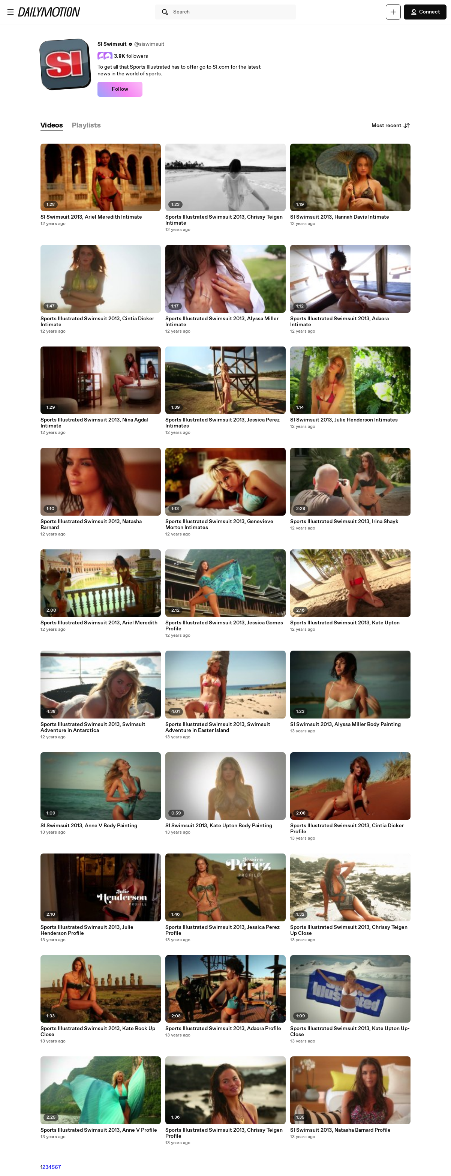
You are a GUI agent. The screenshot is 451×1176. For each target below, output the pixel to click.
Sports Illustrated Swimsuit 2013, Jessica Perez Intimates (222, 423)
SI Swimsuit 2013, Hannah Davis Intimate (339, 217)
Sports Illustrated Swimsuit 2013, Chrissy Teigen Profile (224, 1133)
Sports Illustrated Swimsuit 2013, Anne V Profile (98, 1130)
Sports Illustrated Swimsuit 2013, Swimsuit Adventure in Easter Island (217, 728)
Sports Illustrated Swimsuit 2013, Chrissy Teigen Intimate (224, 220)
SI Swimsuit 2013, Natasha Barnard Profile (340, 1130)
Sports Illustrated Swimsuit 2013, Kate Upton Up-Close (350, 1032)
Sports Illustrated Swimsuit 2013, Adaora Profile (223, 1029)
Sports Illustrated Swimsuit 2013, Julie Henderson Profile (86, 930)
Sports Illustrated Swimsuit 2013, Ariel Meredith (98, 623)
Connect (425, 12)
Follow (120, 89)
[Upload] (393, 12)
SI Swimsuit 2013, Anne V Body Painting (88, 826)
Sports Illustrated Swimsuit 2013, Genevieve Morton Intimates (219, 525)
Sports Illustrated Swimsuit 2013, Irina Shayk (344, 522)
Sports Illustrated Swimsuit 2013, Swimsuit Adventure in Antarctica (92, 728)
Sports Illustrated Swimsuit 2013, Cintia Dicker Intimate (97, 322)
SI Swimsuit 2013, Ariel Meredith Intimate (91, 217)
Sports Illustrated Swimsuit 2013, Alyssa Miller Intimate (222, 322)
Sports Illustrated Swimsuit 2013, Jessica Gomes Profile (224, 626)
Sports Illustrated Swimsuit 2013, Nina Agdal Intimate (94, 423)
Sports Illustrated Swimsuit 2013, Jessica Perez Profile (222, 930)
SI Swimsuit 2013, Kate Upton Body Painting (218, 826)
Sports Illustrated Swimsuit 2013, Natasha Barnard (91, 525)
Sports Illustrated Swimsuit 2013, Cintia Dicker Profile (347, 829)
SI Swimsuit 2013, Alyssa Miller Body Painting (345, 725)
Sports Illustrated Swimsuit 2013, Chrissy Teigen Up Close (349, 930)
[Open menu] (10, 12)
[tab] (51, 125)
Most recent (391, 125)
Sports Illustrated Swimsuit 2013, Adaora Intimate (339, 322)
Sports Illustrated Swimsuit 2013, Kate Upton (345, 623)
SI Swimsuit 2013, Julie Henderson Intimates (344, 420)
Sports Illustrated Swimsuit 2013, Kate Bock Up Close (97, 1032)
